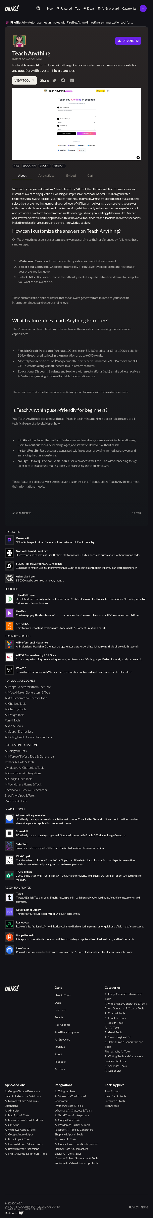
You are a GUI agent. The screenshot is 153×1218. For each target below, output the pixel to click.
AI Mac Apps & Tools (17, 1115)
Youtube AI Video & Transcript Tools (76, 1163)
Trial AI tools (112, 1105)
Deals (58, 1002)
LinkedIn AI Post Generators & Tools (76, 1158)
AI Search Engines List (19, 731)
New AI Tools (63, 995)
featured (11, 589)
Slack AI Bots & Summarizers (71, 1148)
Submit (59, 1017)
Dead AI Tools (15, 809)
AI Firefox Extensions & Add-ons (24, 1120)
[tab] (22, 175)
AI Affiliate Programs (67, 1032)
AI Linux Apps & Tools (18, 1139)
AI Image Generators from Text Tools (28, 687)
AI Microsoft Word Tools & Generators (30, 756)
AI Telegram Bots (16, 751)
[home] (12, 8)
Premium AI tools (115, 1101)
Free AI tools (112, 1091)
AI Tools (60, 1069)
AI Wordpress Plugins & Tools (23, 784)
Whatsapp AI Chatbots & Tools (24, 767)
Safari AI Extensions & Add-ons (23, 1096)
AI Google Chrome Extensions (22, 1091)
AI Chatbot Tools (15, 703)
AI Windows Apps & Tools (20, 1129)
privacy (134, 1207)
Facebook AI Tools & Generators (26, 790)
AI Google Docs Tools (18, 778)
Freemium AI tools (115, 1096)
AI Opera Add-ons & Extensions (23, 1144)
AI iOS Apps (12, 1124)
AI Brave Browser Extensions (22, 1148)
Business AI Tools (115, 1061)
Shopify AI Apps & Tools (20, 795)
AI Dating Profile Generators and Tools (29, 737)
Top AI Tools (62, 1024)
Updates (60, 1047)
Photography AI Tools (117, 1051)
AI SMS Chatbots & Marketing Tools (26, 1153)
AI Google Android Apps (19, 1134)
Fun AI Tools (12, 720)
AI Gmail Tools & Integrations (23, 773)
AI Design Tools (14, 714)
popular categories (20, 680)
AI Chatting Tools (15, 709)
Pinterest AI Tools (16, 801)
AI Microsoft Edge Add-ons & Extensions (22, 1103)
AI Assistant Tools (116, 1065)
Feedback (60, 1061)
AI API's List (12, 1110)
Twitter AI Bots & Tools (19, 762)
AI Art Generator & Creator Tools (26, 698)
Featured (60, 1010)
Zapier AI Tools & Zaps (68, 1153)
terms (144, 1207)
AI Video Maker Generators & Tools (27, 692)
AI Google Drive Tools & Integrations (76, 1144)
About (58, 1054)
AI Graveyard (62, 1039)
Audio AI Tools (14, 726)
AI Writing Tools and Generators (124, 1056)
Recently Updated (18, 887)
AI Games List (113, 1070)
